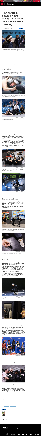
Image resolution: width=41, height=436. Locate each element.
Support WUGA (16, 428)
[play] (2, 4)
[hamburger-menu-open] (2, 1)
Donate (38, 1)
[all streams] (37, 4)
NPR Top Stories (13, 405)
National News (4, 9)
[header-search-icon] (34, 1)
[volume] (4, 4)
